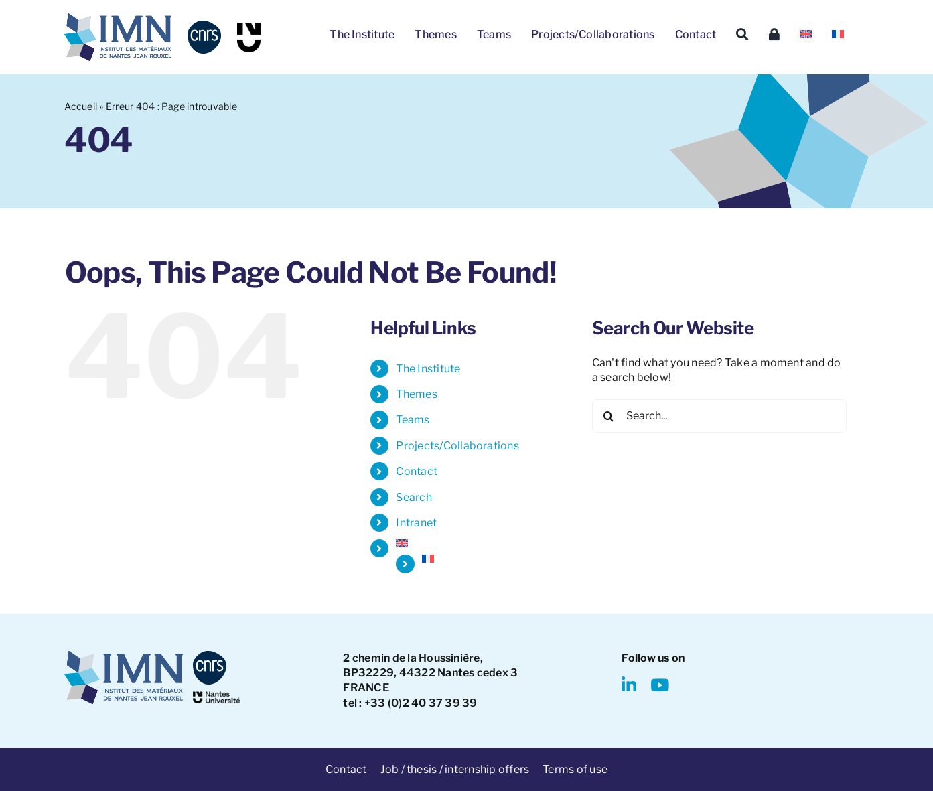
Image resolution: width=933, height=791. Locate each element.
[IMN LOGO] (117, 18)
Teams (412, 419)
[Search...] (719, 416)
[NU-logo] (249, 27)
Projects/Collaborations (457, 445)
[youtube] (659, 684)
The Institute (428, 368)
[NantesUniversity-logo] (216, 696)
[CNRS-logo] (204, 25)
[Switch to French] (838, 34)
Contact (416, 471)
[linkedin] (629, 684)
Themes (416, 394)
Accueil (80, 106)
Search (413, 497)
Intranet (416, 522)
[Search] (742, 34)
